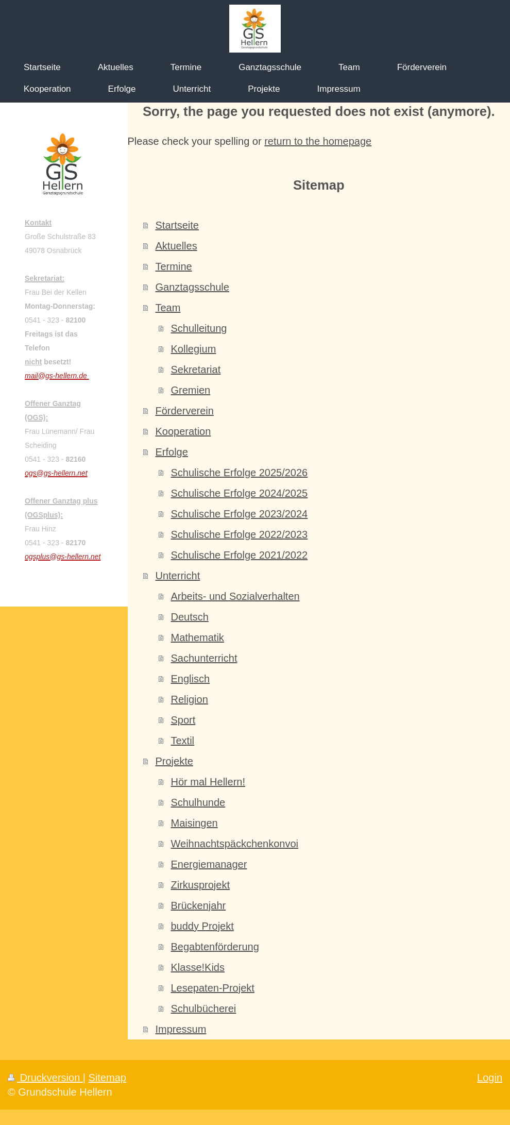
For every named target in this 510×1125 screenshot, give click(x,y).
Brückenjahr (198, 905)
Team (168, 307)
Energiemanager (209, 864)
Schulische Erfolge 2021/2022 (239, 555)
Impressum (181, 1029)
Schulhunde (198, 802)
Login (489, 1077)
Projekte (174, 761)
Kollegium (193, 349)
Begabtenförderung (215, 946)
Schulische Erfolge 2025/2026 (239, 472)
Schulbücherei (203, 1008)
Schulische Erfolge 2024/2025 (239, 493)
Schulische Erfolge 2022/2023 (239, 534)
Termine (174, 266)
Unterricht (178, 575)
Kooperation (183, 431)
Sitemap (107, 1077)
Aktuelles (176, 245)
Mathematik (197, 637)
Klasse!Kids (198, 967)
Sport (183, 720)
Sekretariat (196, 369)
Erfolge (172, 452)
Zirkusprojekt (200, 885)
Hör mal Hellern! (208, 781)
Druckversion (45, 1077)
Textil (183, 740)
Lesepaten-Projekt (212, 988)
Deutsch (190, 617)
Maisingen (194, 823)
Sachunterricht (204, 658)
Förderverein (185, 410)
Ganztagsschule (192, 287)
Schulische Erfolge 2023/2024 (239, 513)
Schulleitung (199, 328)
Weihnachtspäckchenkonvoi (235, 843)
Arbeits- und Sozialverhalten (235, 596)
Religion (189, 699)
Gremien (191, 390)
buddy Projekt (202, 926)
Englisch (190, 678)
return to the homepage (317, 141)
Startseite (177, 225)
